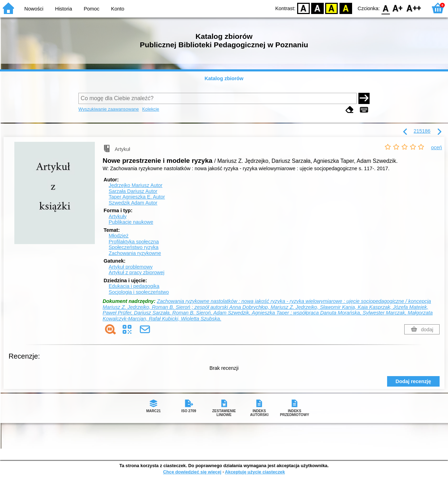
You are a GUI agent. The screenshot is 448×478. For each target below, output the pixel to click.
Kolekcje (150, 109)
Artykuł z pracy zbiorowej (136, 272)
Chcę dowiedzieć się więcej (192, 471)
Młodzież (118, 235)
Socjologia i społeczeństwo (138, 292)
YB (331, 8)
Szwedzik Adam (132, 203)
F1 (397, 8)
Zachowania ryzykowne (134, 253)
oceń (436, 147)
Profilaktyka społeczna (133, 241)
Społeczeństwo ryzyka (133, 247)
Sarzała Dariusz (132, 191)
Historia (63, 9)
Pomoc (91, 9)
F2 (414, 8)
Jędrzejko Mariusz (135, 185)
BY (345, 8)
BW (317, 8)
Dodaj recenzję (413, 381)
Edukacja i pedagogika (133, 286)
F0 (385, 8)
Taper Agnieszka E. (136, 197)
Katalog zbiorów (223, 78)
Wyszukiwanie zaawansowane (108, 109)
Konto (117, 9)
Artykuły (117, 216)
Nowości (33, 9)
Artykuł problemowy (130, 267)
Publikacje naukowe (130, 222)
